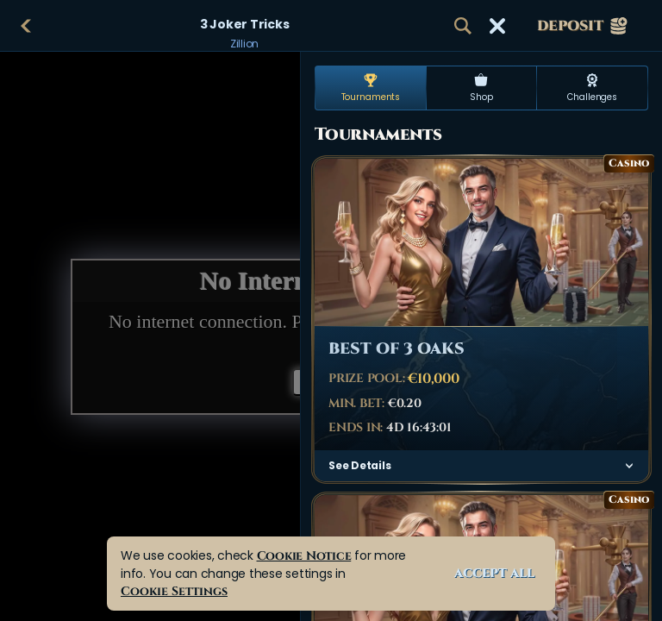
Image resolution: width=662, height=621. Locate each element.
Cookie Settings (174, 591)
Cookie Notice (304, 556)
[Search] (462, 25)
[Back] (25, 25)
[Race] (497, 25)
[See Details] (629, 465)
